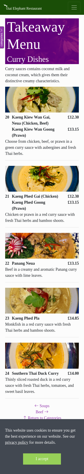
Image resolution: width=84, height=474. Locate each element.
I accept (42, 459)
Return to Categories (42, 418)
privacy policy (16, 442)
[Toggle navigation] (74, 7)
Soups (42, 406)
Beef (42, 412)
